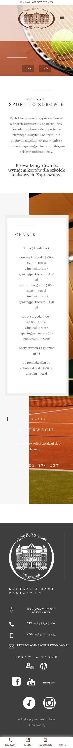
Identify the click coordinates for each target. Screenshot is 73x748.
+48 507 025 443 (42, 2)
